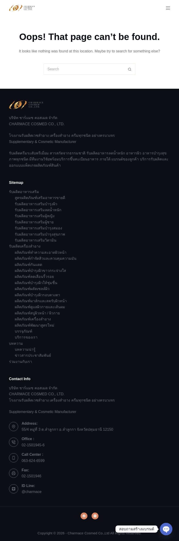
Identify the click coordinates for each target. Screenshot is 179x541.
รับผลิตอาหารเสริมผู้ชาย (34, 222)
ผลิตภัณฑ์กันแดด (28, 265)
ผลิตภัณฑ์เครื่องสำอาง (33, 319)
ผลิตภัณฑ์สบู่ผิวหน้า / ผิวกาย (37, 313)
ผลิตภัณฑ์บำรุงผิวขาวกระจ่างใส (40, 271)
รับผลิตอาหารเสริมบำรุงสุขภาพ (40, 234)
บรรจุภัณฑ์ (23, 331)
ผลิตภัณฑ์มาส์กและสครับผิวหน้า (41, 301)
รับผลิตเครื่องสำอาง (24, 246)
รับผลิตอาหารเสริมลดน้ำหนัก (38, 210)
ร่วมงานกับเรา (20, 362)
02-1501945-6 (33, 445)
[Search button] (130, 69)
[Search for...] (83, 69)
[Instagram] (95, 516)
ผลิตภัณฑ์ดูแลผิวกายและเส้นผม (40, 307)
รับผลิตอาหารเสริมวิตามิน (35, 240)
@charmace (32, 492)
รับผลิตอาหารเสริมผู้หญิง (35, 216)
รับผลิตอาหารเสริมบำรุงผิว (36, 204)
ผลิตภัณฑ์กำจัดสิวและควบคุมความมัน (45, 258)
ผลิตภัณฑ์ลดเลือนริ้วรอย (34, 277)
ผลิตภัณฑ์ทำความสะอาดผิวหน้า (40, 252)
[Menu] (168, 8)
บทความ (16, 343)
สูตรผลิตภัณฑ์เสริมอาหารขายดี (40, 198)
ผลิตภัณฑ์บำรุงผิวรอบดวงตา (37, 295)
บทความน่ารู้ (25, 349)
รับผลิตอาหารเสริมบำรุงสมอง (38, 228)
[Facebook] (84, 516)
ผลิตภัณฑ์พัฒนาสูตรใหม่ (34, 325)
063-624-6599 (33, 461)
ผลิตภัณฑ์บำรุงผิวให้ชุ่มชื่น (36, 283)
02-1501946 (31, 476)
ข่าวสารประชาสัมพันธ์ (33, 355)
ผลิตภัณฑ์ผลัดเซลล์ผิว (32, 289)
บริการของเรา (26, 337)
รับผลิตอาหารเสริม (24, 192)
